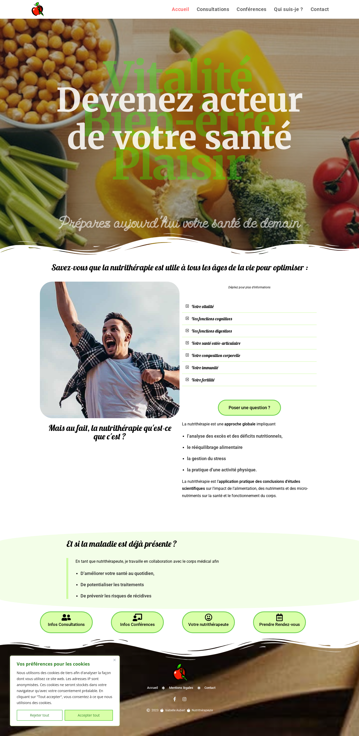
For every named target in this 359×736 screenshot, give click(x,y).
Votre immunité (208, 362)
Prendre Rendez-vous (279, 619)
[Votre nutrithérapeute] (208, 612)
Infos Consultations (66, 619)
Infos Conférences (137, 619)
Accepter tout (89, 715)
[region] (65, 691)
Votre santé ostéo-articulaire (222, 339)
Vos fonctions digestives (216, 328)
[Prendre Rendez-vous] (279, 612)
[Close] (114, 660)
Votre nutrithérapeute (208, 619)
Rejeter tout (39, 715)
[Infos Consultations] (66, 612)
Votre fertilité (205, 374)
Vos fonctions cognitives (216, 316)
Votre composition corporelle (221, 351)
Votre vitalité (205, 305)
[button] (249, 306)
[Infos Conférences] (137, 612)
